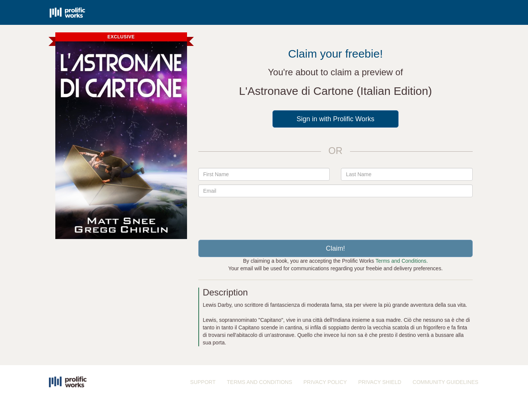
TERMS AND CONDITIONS (259, 382)
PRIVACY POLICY (325, 382)
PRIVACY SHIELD (380, 382)
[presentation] (335, 215)
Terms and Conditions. (402, 261)
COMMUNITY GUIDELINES (445, 382)
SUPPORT (202, 382)
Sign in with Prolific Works (335, 119)
